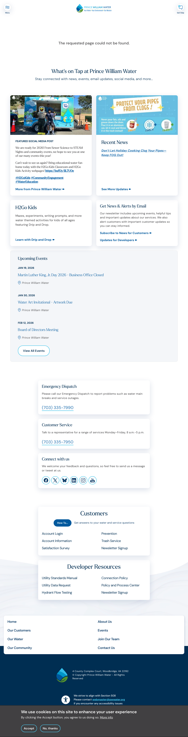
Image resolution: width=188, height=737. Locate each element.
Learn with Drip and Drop (33, 239)
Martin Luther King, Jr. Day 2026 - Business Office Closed (61, 275)
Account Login (52, 533)
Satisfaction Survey (56, 548)
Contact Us (106, 648)
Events (103, 630)
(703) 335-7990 (58, 407)
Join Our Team (108, 639)
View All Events (34, 351)
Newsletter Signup (114, 548)
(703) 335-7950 (58, 442)
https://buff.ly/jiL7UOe (59, 171)
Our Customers (19, 630)
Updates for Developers (117, 240)
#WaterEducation (26, 182)
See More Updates (114, 189)
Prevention (109, 533)
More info (106, 719)
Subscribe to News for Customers (124, 233)
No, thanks (50, 730)
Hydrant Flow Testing (57, 592)
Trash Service (111, 541)
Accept (29, 730)
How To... (62, 523)
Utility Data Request (56, 585)
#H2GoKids (22, 177)
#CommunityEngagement (47, 177)
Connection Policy (114, 578)
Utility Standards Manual (59, 578)
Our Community (19, 648)
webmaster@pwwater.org (108, 699)
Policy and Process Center (120, 585)
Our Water (15, 639)
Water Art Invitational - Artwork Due (45, 302)
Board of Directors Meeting (38, 330)
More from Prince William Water (38, 189)
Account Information (57, 541)
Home (12, 621)
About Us (105, 621)
